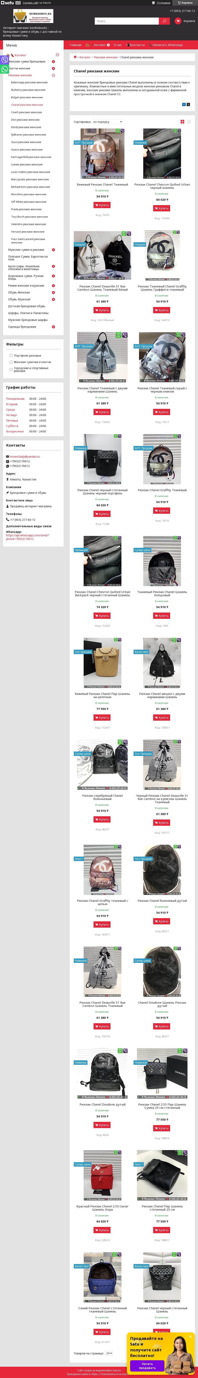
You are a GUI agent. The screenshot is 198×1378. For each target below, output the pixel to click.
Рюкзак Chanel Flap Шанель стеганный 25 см (162, 1208)
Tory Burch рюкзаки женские (29, 216)
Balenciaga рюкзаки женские (29, 82)
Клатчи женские (19, 68)
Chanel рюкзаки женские (27, 104)
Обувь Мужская (19, 299)
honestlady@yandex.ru (25, 456)
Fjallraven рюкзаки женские (28, 134)
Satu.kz (117, 1370)
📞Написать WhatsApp (166, 45)
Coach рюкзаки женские (26, 112)
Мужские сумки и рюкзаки (26, 250)
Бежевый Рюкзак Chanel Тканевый (102, 184)
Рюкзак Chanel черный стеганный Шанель (162, 1309)
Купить (104, 205)
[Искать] (164, 21)
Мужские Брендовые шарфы (28, 320)
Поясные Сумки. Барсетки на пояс (28, 258)
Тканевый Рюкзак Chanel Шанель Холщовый (162, 593)
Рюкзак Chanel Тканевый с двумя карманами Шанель (102, 389)
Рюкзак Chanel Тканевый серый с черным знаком (162, 389)
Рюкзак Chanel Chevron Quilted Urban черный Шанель (162, 186)
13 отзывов (163, 2)
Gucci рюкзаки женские (26, 142)
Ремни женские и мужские (26, 285)
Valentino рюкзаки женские (28, 224)
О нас (118, 45)
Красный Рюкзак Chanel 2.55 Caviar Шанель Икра (102, 1208)
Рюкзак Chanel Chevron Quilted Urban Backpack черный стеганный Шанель (102, 593)
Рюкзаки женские (20, 75)
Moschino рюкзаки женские (28, 194)
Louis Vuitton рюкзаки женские (30, 172)
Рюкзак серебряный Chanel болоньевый (102, 797)
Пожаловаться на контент (116, 1374)
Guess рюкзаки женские (27, 149)
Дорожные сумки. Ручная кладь (25, 278)
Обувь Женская (19, 292)
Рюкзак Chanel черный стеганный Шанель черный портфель (102, 491)
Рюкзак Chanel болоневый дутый (162, 900)
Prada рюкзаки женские (26, 209)
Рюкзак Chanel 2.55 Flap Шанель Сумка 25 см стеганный (162, 1106)
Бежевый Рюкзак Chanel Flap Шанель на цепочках (102, 695)
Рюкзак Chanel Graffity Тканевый (162, 490)
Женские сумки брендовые (26, 61)
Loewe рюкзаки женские (27, 164)
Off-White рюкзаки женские (28, 202)
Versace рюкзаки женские (27, 231)
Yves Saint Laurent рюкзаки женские (28, 240)
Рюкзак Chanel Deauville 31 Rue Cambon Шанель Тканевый (102, 1004)
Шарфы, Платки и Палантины (28, 313)
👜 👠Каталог (95, 45)
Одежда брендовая (22, 327)
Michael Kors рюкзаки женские (30, 187)
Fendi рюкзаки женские (26, 127)
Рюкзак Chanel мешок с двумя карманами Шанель (162, 695)
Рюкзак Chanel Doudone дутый (102, 1104)
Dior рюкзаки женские (25, 119)
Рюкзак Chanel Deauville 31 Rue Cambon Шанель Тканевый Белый (102, 288)
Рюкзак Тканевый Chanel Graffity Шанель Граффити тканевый (162, 288)
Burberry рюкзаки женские (28, 90)
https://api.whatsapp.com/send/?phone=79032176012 (27, 537)
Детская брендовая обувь (26, 306)
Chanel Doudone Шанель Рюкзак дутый (162, 1004)
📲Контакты (135, 45)
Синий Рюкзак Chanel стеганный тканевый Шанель (102, 1309)
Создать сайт (30, 2)
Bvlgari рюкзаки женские (27, 97)
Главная (75, 45)
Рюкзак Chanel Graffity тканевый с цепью (102, 902)
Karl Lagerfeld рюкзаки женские (31, 157)
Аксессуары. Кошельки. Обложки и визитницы (24, 268)
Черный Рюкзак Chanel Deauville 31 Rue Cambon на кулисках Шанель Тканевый (162, 799)
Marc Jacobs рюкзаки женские (30, 179)
